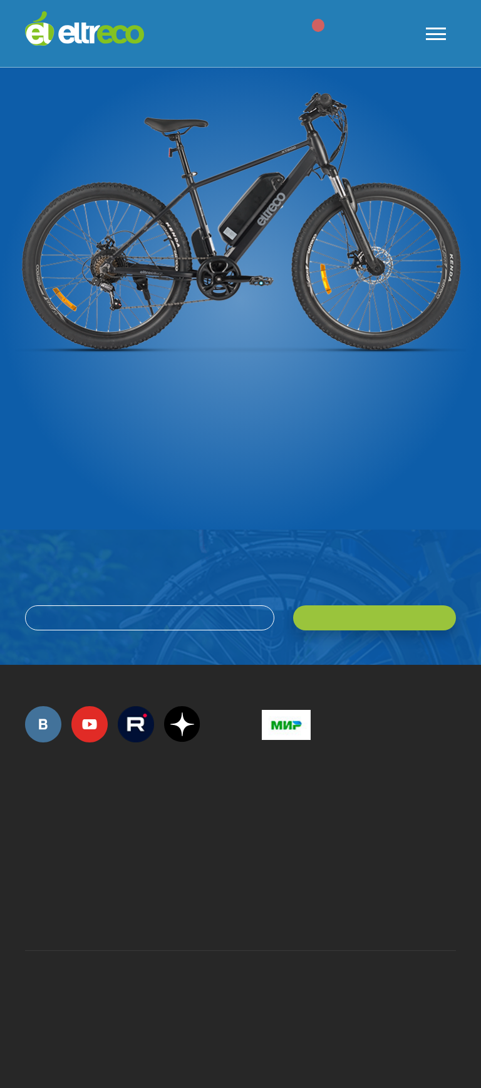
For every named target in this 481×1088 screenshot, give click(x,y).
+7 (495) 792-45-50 (32, 825)
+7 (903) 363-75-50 (269, 906)
